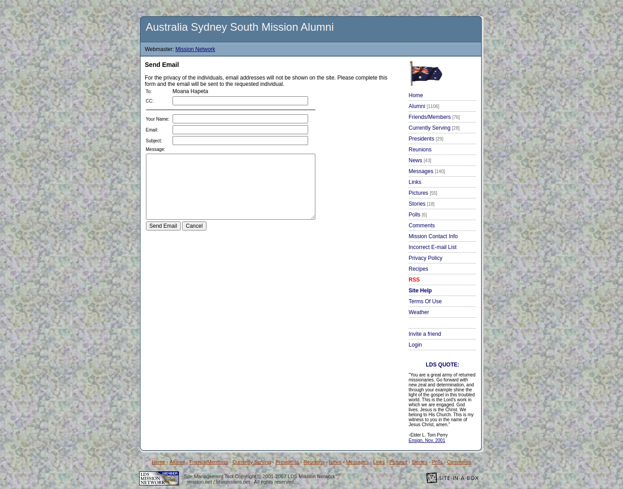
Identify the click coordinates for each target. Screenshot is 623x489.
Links (415, 182)
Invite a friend (425, 334)
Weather (419, 312)
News (420, 160)
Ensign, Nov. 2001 (427, 440)
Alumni (424, 106)
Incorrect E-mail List (433, 247)
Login (415, 345)
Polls (418, 215)
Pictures (423, 193)
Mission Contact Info (433, 236)
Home (416, 95)
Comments (422, 225)
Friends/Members (434, 117)
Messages (427, 171)
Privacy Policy (426, 258)
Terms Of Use (425, 301)
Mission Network (195, 49)
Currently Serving (434, 128)
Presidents (426, 139)
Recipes (418, 269)
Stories (422, 204)
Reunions (420, 149)
